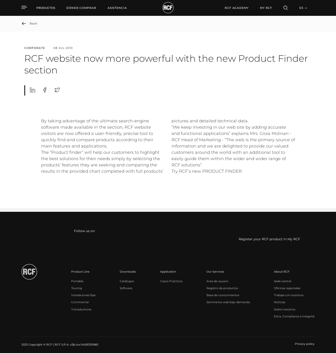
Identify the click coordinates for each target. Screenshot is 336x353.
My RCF (266, 8)
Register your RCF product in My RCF (269, 239)
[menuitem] (81, 8)
